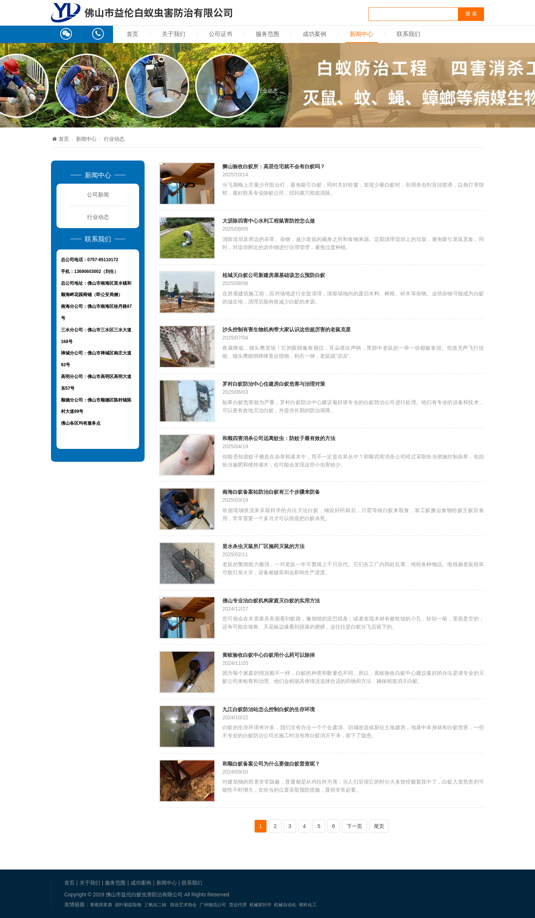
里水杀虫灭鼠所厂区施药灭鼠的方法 (263, 546)
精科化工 (308, 904)
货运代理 (238, 904)
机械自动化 (285, 904)
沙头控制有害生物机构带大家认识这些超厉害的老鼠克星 (286, 329)
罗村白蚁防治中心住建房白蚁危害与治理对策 (273, 383)
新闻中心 (361, 34)
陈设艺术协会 (183, 904)
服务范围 (267, 34)
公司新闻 (98, 194)
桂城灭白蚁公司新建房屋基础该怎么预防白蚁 (273, 274)
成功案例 (314, 34)
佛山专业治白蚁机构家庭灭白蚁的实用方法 (271, 600)
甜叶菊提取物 (128, 904)
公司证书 (220, 34)
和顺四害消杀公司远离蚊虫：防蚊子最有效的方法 (278, 438)
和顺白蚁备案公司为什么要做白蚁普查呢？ (271, 763)
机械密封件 (261, 904)
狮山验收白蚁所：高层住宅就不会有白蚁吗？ (273, 166)
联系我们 (408, 34)
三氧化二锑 (155, 904)
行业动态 (267, 90)
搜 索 (471, 14)
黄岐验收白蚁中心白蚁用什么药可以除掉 (268, 654)
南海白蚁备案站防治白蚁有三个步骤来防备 (271, 491)
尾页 (379, 826)
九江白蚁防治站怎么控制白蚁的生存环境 (268, 709)
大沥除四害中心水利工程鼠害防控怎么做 (268, 220)
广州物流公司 (213, 904)
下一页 (354, 826)
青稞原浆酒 (101, 904)
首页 (132, 34)
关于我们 (173, 34)
